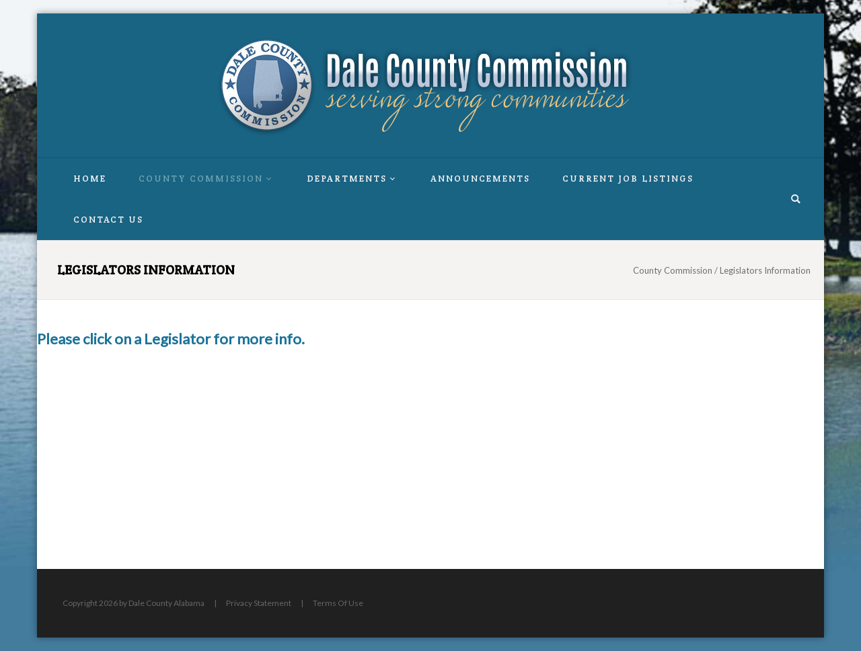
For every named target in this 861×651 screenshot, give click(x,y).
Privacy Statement (258, 603)
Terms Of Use (338, 603)
